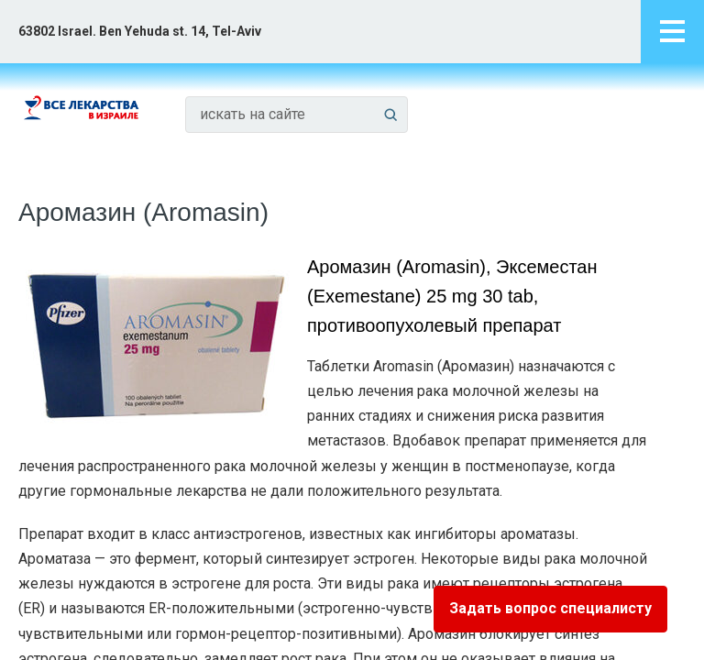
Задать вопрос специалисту (550, 608)
